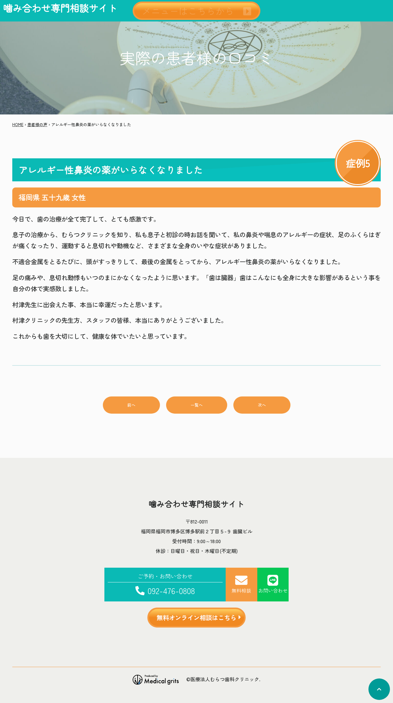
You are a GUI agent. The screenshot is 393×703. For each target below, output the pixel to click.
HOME (17, 124)
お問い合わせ (273, 584)
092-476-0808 (165, 584)
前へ (131, 405)
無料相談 (241, 584)
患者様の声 (37, 124)
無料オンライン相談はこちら (196, 617)
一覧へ (197, 405)
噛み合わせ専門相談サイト (60, 8)
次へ (262, 405)
